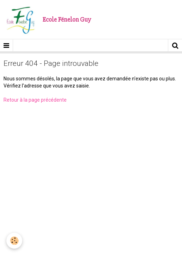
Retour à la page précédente (35, 100)
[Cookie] (14, 241)
